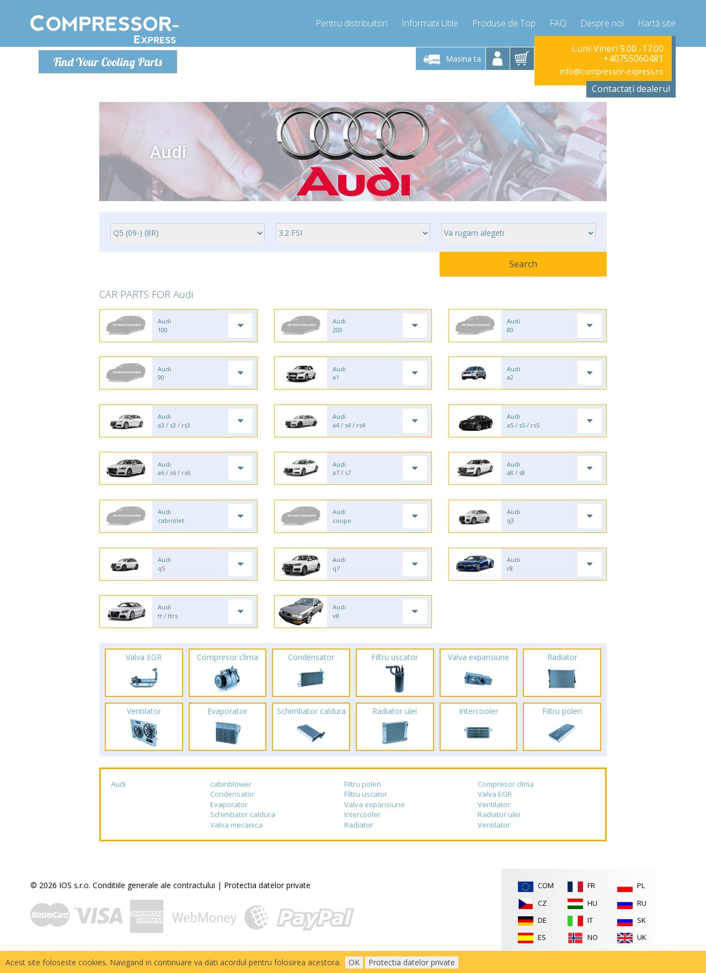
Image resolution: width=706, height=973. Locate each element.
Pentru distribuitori (351, 22)
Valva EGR (495, 807)
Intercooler (362, 828)
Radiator (358, 838)
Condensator (232, 807)
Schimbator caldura (242, 828)
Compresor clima (506, 797)
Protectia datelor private (267, 899)
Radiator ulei (499, 828)
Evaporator (229, 818)
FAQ (557, 22)
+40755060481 (633, 58)
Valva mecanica (236, 838)
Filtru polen (362, 797)
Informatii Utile (430, 22)
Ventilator (494, 818)
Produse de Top (504, 22)
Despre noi (602, 22)
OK (354, 962)
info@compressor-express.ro (612, 71)
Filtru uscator (365, 807)
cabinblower (231, 797)
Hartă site (657, 22)
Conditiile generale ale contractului (154, 899)
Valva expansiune (374, 818)
